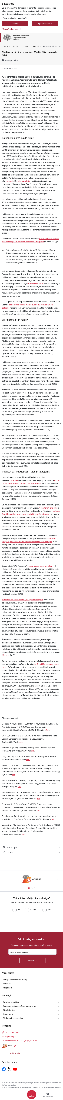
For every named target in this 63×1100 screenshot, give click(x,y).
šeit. (28, 759)
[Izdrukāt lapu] (31, 847)
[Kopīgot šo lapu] (31, 852)
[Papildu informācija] (15, 1046)
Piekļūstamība (9, 1010)
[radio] (16, 909)
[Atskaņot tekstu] (12, 60)
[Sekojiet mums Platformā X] (9, 1069)
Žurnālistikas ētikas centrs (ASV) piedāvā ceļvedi (22, 599)
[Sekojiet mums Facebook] (4, 1069)
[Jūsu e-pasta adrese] (32, 952)
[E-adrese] (7, 1045)
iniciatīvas (14, 480)
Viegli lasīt (7, 988)
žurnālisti (9, 181)
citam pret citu (24, 181)
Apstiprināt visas (45, 23)
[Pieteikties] (32, 960)
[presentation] (21, 922)
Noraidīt (15, 23)
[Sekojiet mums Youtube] (15, 1069)
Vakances (7, 983)
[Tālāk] (58, 879)
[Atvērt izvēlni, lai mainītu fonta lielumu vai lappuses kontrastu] (47, 1095)
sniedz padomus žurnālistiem (40, 566)
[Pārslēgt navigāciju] (31, 1094)
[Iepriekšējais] (5, 879)
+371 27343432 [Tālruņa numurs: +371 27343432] (12, 1032)
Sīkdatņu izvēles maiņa (13, 1018)
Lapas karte (8, 1014)
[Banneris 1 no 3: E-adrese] (32, 879)
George (5, 655)
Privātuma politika (11, 1002)
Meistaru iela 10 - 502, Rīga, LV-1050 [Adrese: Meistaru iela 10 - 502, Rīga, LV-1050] (21, 1040)
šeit (47, 730)
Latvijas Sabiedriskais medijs (15, 979)
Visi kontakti (15, 1053)
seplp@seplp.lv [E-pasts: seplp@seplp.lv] (11, 1036)
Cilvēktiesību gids (35, 283)
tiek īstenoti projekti (48, 508)
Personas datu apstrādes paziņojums (19, 1006)
